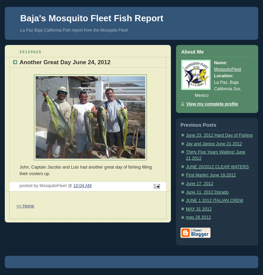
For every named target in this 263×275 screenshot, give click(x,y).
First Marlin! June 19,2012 (211, 175)
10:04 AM (82, 185)
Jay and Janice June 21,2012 (214, 143)
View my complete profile (212, 104)
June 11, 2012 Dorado (207, 192)
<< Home (25, 206)
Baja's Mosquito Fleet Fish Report (91, 18)
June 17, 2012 (199, 183)
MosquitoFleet (227, 69)
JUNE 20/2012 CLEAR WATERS (217, 166)
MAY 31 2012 (199, 209)
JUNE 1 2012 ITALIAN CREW (214, 200)
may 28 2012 (198, 217)
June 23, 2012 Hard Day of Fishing (219, 135)
